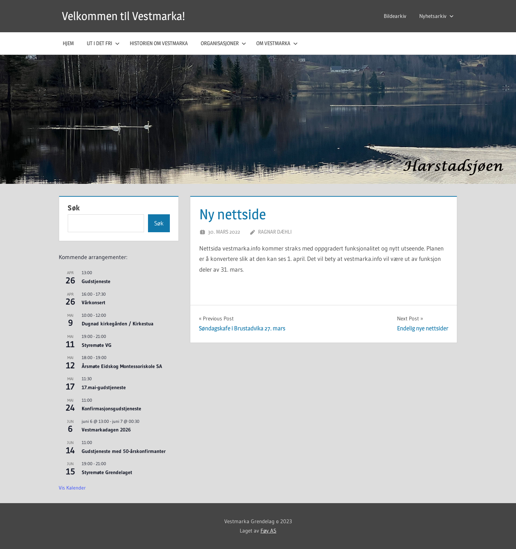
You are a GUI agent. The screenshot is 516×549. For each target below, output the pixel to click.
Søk (74, 208)
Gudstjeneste (96, 281)
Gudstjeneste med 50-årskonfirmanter (124, 451)
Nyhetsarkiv (436, 16)
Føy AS (268, 530)
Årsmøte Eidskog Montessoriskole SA (122, 366)
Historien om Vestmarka (159, 43)
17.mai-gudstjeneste (104, 387)
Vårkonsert (93, 302)
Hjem (68, 43)
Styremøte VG (96, 345)
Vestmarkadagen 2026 (106, 429)
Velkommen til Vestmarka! (123, 16)
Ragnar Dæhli (275, 231)
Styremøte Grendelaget (107, 472)
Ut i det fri (103, 43)
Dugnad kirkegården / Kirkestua (117, 323)
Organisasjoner (223, 43)
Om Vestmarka (277, 43)
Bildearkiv (395, 16)
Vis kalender (72, 487)
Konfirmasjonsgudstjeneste (111, 408)
